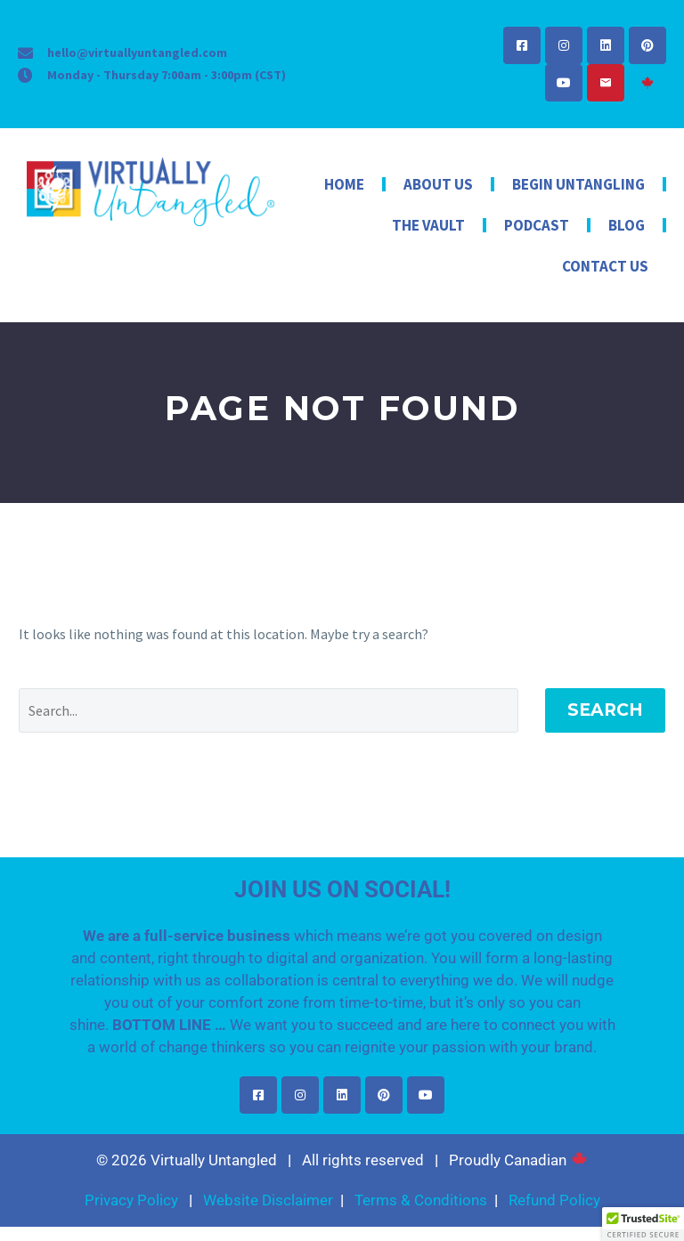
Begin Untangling (578, 184)
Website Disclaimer (268, 1200)
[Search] (268, 710)
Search (605, 710)
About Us (438, 184)
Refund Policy (554, 1200)
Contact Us (605, 266)
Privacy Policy (131, 1200)
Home (344, 184)
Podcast (536, 225)
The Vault (428, 225)
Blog (626, 225)
